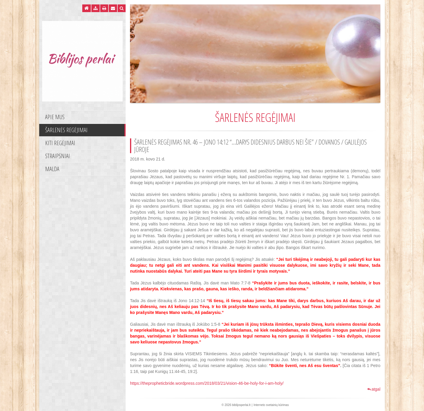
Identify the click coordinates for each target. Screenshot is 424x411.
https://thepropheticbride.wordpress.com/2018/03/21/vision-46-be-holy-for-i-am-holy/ (207, 383)
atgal (373, 389)
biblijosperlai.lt (241, 405)
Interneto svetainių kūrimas (271, 405)
